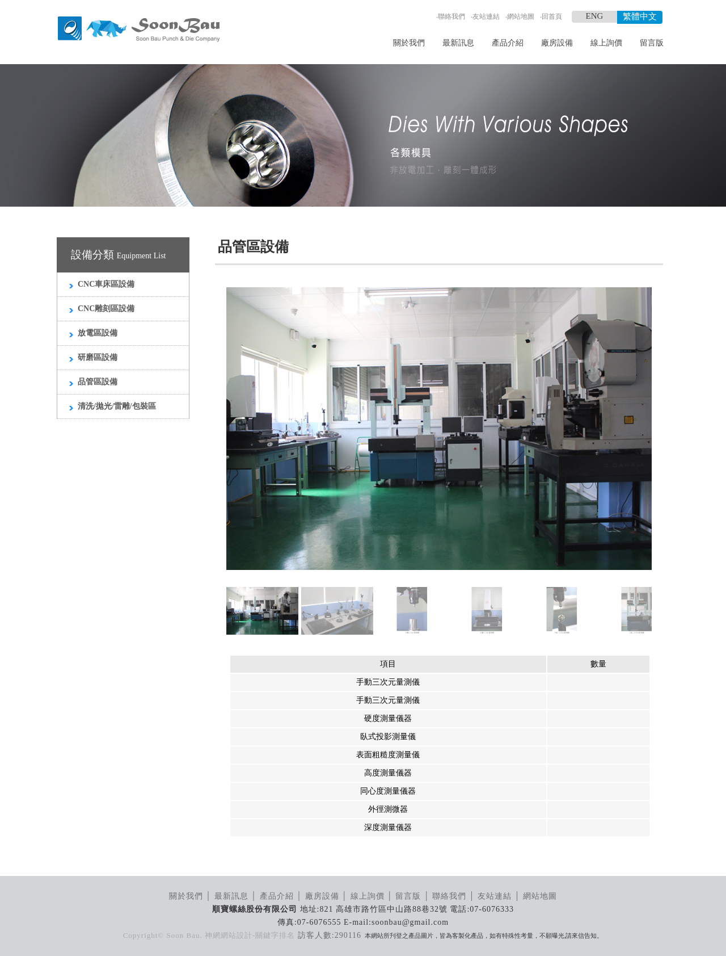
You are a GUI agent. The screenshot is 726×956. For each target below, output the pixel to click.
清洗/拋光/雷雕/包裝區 (117, 406)
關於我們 (409, 43)
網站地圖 (520, 16)
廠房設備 (557, 43)
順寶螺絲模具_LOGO (139, 29)
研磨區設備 (97, 357)
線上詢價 (606, 43)
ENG (594, 15)
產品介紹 (508, 43)
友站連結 (486, 16)
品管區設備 (97, 382)
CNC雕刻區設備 (106, 308)
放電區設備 (97, 333)
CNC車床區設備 (106, 284)
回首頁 (552, 16)
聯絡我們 (451, 16)
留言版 (652, 43)
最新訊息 (458, 43)
